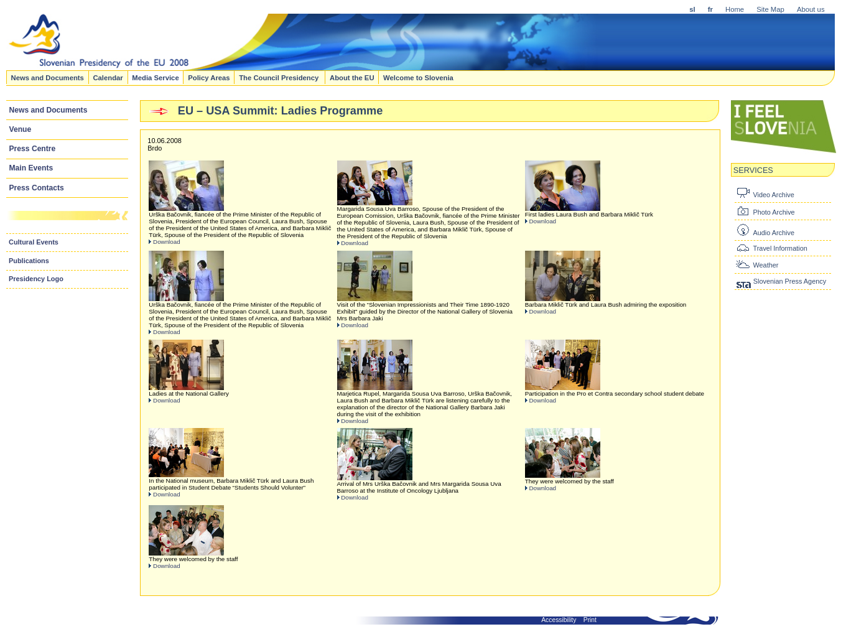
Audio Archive (773, 232)
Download (166, 241)
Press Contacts (36, 188)
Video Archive (773, 194)
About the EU (352, 77)
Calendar (108, 77)
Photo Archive (773, 212)
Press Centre (32, 148)
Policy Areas (209, 77)
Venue (20, 129)
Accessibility (558, 619)
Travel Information (780, 248)
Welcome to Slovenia (418, 77)
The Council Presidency (279, 77)
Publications (29, 260)
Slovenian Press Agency (789, 281)
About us (811, 9)
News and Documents (47, 77)
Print (590, 619)
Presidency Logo (36, 278)
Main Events (31, 168)
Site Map (770, 9)
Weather (765, 265)
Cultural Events (33, 242)
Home (734, 9)
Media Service (155, 77)
